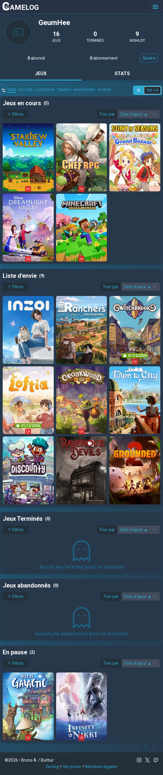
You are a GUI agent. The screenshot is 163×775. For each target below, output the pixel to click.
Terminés (64, 90)
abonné (36, 58)
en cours (25, 90)
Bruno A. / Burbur (37, 760)
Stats (122, 73)
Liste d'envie (45, 90)
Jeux (41, 73)
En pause (104, 90)
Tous (11, 90)
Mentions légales (101, 766)
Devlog (52, 766)
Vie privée (72, 766)
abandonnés (84, 90)
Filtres (15, 114)
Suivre (149, 58)
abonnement (104, 58)
